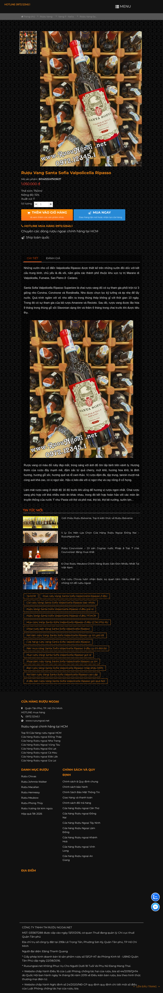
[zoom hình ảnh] (137, 162)
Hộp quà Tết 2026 (31, 813)
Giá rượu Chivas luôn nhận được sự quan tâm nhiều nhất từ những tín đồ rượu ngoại (100, 581)
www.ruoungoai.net (37, 720)
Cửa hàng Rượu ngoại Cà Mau (39, 752)
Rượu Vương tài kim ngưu (37, 808)
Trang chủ (28, 16)
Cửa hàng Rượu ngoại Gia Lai (38, 760)
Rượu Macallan (30, 787)
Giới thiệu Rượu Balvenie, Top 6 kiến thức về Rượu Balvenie (97, 518)
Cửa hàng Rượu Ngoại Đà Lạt (38, 748)
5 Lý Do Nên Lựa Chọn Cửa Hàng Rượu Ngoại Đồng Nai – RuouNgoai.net (100, 534)
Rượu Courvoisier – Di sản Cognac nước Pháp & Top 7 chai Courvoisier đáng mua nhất (100, 550)
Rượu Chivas (28, 776)
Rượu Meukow (29, 797)
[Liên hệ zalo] (155, 897)
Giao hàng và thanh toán (77, 797)
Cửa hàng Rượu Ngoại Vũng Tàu (40, 744)
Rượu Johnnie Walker (34, 781)
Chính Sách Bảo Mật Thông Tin (81, 792)
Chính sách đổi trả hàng (77, 802)
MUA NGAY (100, 215)
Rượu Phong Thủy (32, 803)
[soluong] (43, 204)
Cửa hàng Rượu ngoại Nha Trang (40, 740)
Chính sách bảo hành (75, 786)
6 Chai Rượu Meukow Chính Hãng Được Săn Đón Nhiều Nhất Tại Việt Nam (100, 565)
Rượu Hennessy (30, 792)
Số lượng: (27, 203)
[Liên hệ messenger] (155, 907)
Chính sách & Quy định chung (80, 781)
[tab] (33, 258)
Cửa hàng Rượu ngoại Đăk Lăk (39, 756)
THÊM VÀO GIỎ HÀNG (47, 215)
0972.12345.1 (33, 716)
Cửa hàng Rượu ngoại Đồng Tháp (41, 736)
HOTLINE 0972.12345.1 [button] (17, 4)
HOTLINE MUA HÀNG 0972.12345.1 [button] (47, 226)
